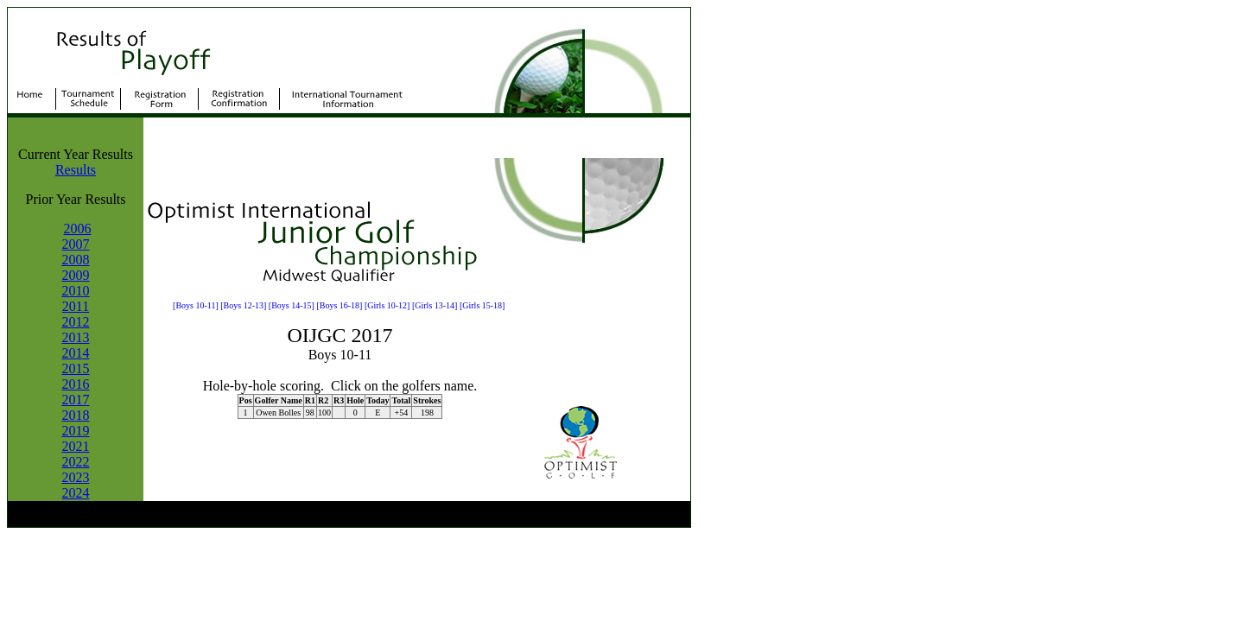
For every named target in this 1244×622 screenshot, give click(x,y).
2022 (76, 461)
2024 (76, 493)
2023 (76, 477)
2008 (76, 259)
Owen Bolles (278, 412)
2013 (76, 337)
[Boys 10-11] (196, 305)
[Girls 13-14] (435, 305)
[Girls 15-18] (482, 305)
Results (75, 169)
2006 (78, 228)
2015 (76, 368)
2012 (76, 321)
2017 (76, 399)
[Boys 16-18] (339, 305)
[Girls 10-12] (387, 305)
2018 (76, 415)
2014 (76, 353)
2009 (76, 275)
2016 (76, 384)
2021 (76, 446)
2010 (76, 290)
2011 (75, 306)
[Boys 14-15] (291, 305)
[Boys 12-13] (243, 305)
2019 (76, 430)
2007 (76, 244)
